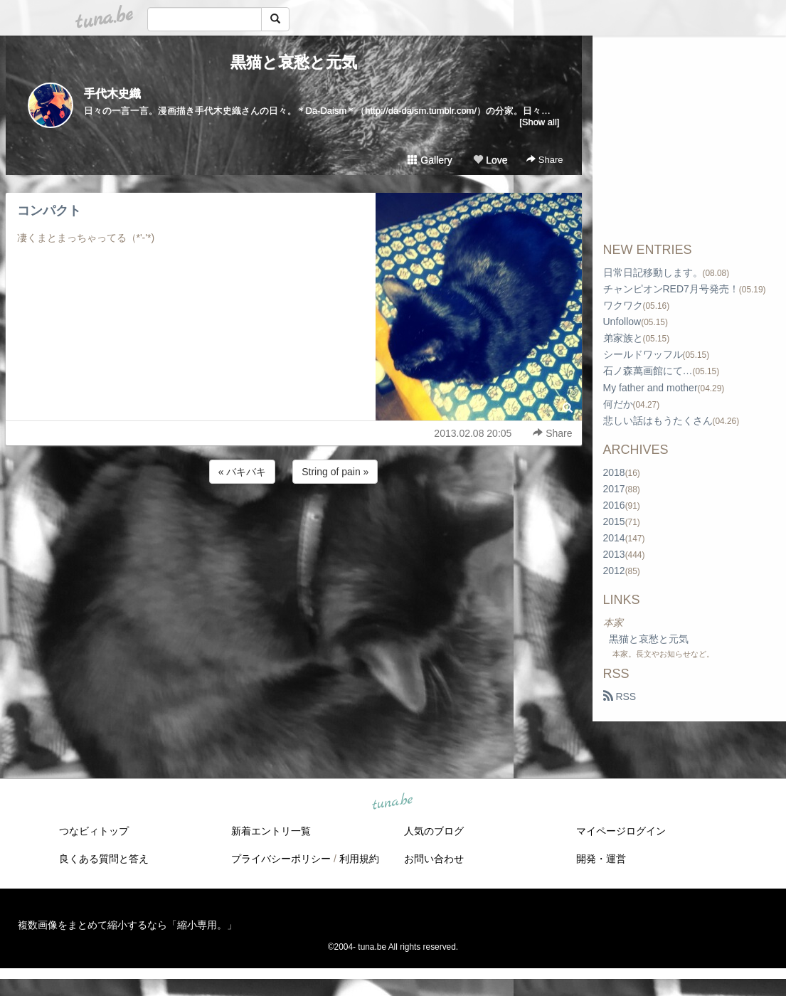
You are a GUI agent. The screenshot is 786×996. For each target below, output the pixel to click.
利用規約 (359, 858)
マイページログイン (621, 831)
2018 (614, 472)
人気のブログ (434, 831)
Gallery (430, 160)
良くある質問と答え (104, 858)
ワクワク (623, 305)
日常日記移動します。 (653, 272)
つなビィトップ (94, 831)
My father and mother (650, 387)
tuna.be (393, 802)
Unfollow (622, 321)
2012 (614, 570)
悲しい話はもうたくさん (658, 420)
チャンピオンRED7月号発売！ (671, 289)
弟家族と (623, 338)
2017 (614, 488)
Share (544, 159)
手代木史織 (112, 94)
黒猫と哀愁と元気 (293, 62)
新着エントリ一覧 (271, 831)
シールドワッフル (643, 354)
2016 (614, 505)
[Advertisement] (294, 525)
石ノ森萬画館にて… (648, 370)
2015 (614, 521)
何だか (618, 404)
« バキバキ (242, 471)
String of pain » (335, 471)
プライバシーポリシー (281, 858)
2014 (614, 538)
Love (490, 160)
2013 (614, 554)
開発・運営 (601, 858)
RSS (620, 696)
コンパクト (49, 210)
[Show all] (539, 122)
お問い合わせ (434, 858)
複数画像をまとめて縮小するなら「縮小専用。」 (127, 925)
